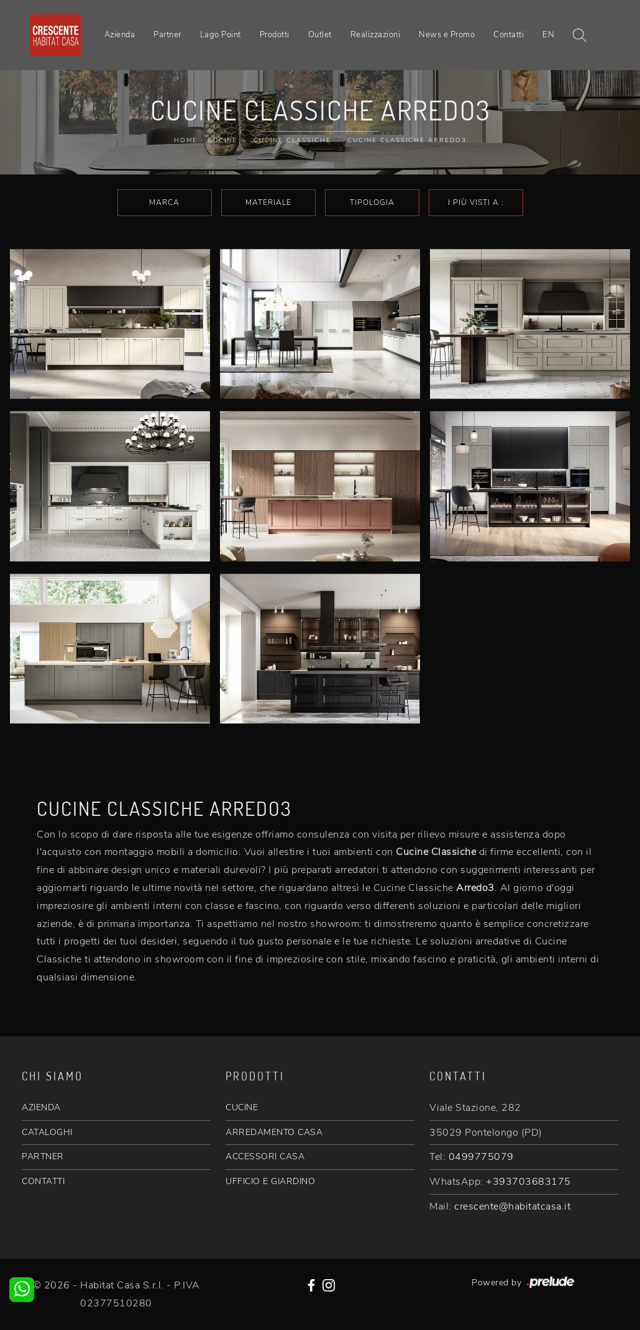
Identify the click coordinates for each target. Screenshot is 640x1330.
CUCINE (242, 1107)
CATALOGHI (47, 1132)
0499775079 (481, 1157)
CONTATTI (43, 1181)
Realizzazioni (375, 34)
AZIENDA (41, 1107)
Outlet (320, 34)
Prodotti (275, 34)
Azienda (119, 34)
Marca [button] (164, 202)
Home (186, 140)
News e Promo (447, 34)
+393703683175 (528, 1181)
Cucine (222, 140)
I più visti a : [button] (476, 202)
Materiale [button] (268, 202)
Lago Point (220, 34)
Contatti (508, 34)
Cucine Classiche (292, 140)
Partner (167, 34)
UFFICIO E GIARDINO (270, 1181)
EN (548, 34)
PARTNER (43, 1156)
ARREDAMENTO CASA (274, 1132)
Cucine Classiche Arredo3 (407, 140)
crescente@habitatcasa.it (512, 1206)
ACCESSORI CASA (265, 1156)
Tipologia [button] (372, 202)
